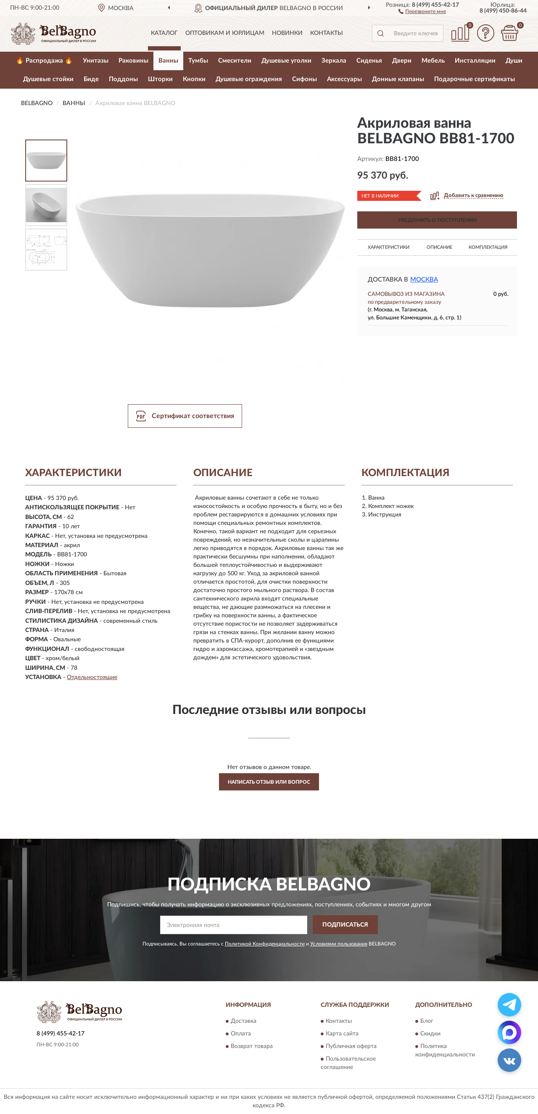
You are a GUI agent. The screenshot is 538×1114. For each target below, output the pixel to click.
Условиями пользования (338, 943)
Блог (426, 1021)
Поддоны (123, 79)
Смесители (234, 61)
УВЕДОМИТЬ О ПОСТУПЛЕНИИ (437, 220)
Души (514, 61)
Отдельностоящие (92, 677)
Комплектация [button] (488, 247)
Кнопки (194, 79)
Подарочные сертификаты (474, 79)
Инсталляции (475, 61)
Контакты (326, 33)
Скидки (430, 1034)
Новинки (287, 33)
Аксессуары (344, 79)
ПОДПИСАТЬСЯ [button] (345, 925)
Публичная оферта (351, 1047)
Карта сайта (342, 1034)
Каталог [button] (164, 33)
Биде (91, 79)
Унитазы (95, 61)
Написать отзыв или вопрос (269, 782)
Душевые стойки (48, 79)
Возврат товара (252, 1047)
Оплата (241, 1034)
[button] (422, 10)
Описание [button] (439, 247)
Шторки (160, 79)
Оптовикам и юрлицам (224, 33)
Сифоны (304, 79)
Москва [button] (424, 280)
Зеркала (334, 61)
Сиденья (369, 61)
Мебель (433, 61)
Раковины (133, 61)
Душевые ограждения (249, 79)
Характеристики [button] (388, 247)
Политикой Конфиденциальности (265, 943)
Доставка (243, 1021)
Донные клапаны (398, 79)
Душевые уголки (286, 61)
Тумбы (198, 61)
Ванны (168, 61)
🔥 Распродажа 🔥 (44, 61)
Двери (401, 61)
